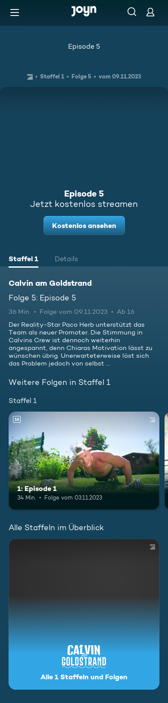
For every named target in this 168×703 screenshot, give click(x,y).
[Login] (150, 11)
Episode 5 (84, 46)
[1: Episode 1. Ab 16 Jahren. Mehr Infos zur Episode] (84, 461)
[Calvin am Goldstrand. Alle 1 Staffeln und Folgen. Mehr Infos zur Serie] (84, 614)
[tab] (23, 260)
